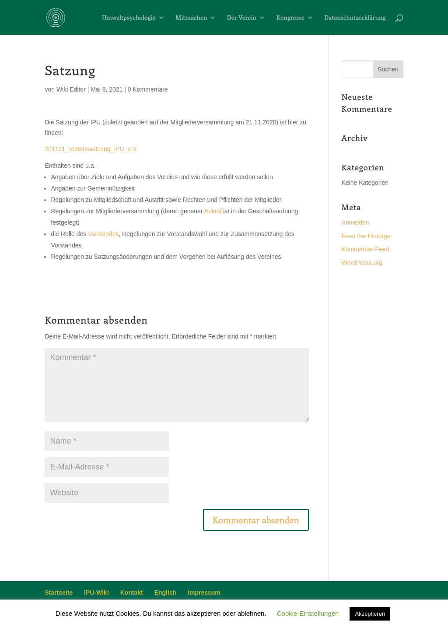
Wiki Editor (71, 89)
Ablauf (213, 211)
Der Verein (241, 17)
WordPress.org (362, 262)
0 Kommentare (148, 89)
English (165, 592)
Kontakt (131, 592)
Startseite (59, 592)
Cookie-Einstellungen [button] (308, 613)
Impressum (204, 592)
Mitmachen (191, 17)
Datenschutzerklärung (354, 17)
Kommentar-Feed (365, 249)
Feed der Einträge (366, 236)
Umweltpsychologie (128, 17)
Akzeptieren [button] (370, 613)
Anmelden (355, 222)
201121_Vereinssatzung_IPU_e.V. (91, 148)
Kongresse (290, 17)
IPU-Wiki (96, 592)
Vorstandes (103, 233)
